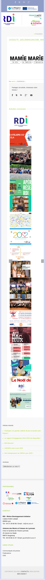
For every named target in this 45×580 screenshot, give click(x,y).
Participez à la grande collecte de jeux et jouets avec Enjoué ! (22, 432)
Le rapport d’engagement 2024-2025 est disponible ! (22, 438)
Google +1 (26, 95)
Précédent (38, 34)
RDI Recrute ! (9, 443)
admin (13, 81)
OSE (4, 555)
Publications (7, 553)
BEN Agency (22, 574)
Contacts (25, 571)
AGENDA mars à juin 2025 (13, 448)
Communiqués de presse (11, 551)
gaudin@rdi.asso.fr (29, 538)
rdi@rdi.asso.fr (28, 523)
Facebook (15, 2)
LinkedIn (24, 2)
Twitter (19, 2)
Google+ (29, 2)
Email (31, 95)
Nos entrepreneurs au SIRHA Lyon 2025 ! (18, 453)
